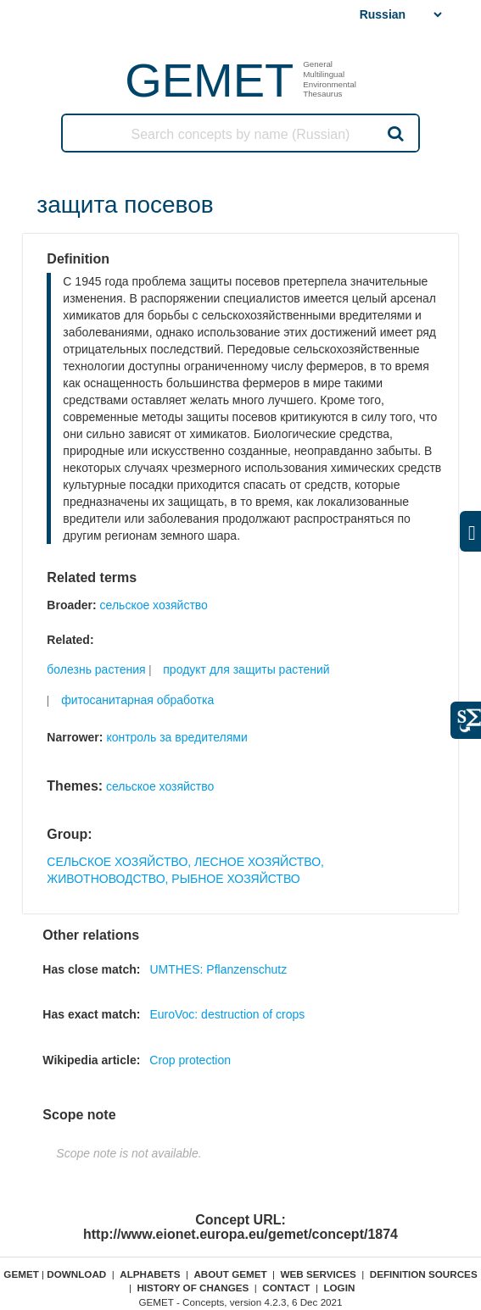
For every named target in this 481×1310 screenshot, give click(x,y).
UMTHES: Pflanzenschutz (218, 969)
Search (394, 133)
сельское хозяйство (154, 605)
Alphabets (150, 1273)
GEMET (209, 80)
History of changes (193, 1287)
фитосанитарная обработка (137, 700)
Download (76, 1273)
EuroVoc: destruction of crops (227, 1014)
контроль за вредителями (176, 737)
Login (339, 1287)
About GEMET (229, 1273)
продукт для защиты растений (246, 669)
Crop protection (190, 1060)
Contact (286, 1287)
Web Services (318, 1273)
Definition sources (424, 1273)
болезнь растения (96, 669)
